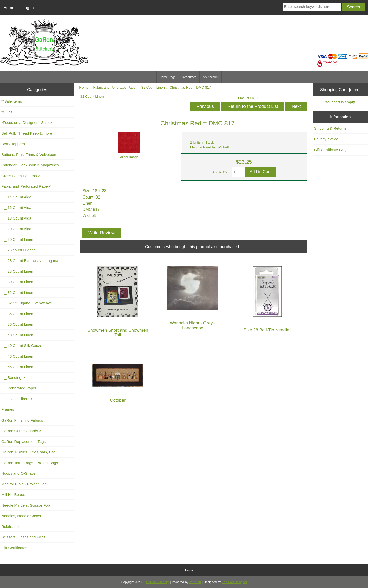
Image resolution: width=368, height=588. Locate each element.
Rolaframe (10, 526)
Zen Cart (195, 582)
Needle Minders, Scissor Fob (25, 505)
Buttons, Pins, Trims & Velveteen (28, 154)
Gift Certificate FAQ (330, 150)
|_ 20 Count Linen (17, 239)
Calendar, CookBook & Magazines (30, 165)
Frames (7, 409)
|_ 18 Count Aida (16, 218)
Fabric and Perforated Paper (115, 87)
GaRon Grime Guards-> (21, 431)
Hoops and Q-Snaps (18, 473)
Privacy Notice (326, 139)
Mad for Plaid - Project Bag (24, 484)
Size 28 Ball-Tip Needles (267, 330)
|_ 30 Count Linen (17, 282)
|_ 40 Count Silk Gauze (21, 345)
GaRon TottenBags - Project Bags (29, 463)
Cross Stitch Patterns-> (20, 175)
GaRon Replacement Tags (23, 441)
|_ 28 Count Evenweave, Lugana (29, 260)
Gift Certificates (14, 548)
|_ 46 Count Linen (17, 356)
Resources (189, 77)
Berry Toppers (13, 144)
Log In (28, 7)
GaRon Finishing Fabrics (22, 420)
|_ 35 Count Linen (17, 314)
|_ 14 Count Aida (16, 197)
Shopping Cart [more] (340, 89)
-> (26, 186)
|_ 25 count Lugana (18, 250)
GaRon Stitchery (157, 582)
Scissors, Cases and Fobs (23, 537)
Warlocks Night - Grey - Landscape (192, 325)
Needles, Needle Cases (21, 516)
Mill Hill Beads (13, 494)
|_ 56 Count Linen (17, 367)
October (118, 400)
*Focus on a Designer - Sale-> (26, 122)
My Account (210, 77)
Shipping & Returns (330, 128)
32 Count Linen (153, 87)
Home (8, 7)
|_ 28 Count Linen (17, 271)
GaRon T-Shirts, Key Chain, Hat (28, 452)
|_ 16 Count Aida (16, 207)
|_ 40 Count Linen (17, 335)
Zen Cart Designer (234, 582)
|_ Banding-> (13, 377)
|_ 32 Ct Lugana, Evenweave (26, 303)
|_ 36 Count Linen (17, 324)
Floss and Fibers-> (17, 399)
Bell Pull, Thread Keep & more (26, 133)
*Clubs (6, 112)
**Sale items (11, 101)
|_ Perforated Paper (18, 388)
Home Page (168, 77)
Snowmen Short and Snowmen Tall (117, 332)
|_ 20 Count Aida (16, 229)
